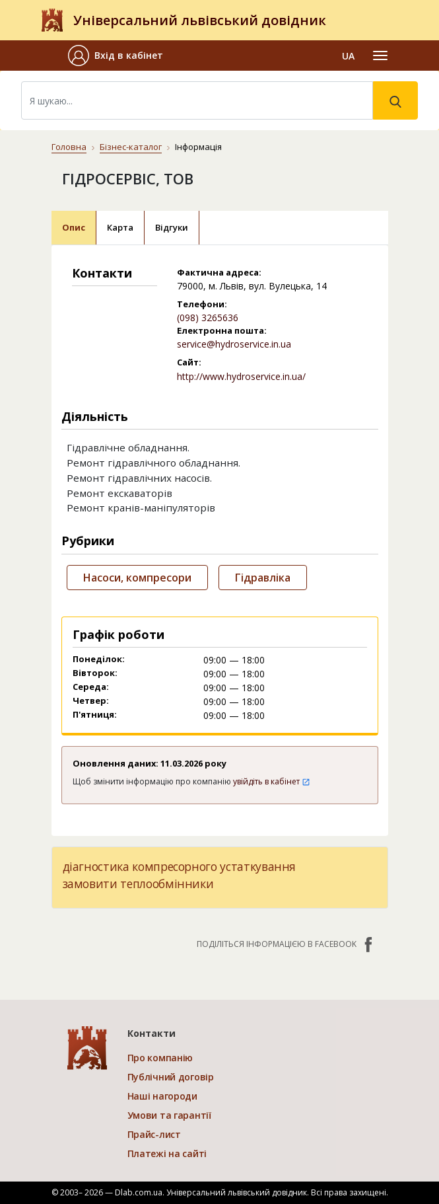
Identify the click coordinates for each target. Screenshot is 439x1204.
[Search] (197, 100)
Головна (68, 147)
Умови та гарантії (169, 1115)
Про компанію (160, 1057)
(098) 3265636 (207, 317)
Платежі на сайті (167, 1153)
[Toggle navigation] (380, 55)
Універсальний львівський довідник (199, 20)
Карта (120, 227)
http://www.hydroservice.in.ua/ (241, 376)
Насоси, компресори (137, 577)
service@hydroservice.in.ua (234, 344)
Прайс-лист (154, 1134)
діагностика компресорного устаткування (179, 866)
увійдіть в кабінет (271, 781)
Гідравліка (262, 577)
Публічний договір (170, 1077)
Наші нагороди (162, 1096)
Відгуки (171, 227)
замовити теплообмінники (138, 883)
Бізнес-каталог (131, 147)
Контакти (151, 1033)
